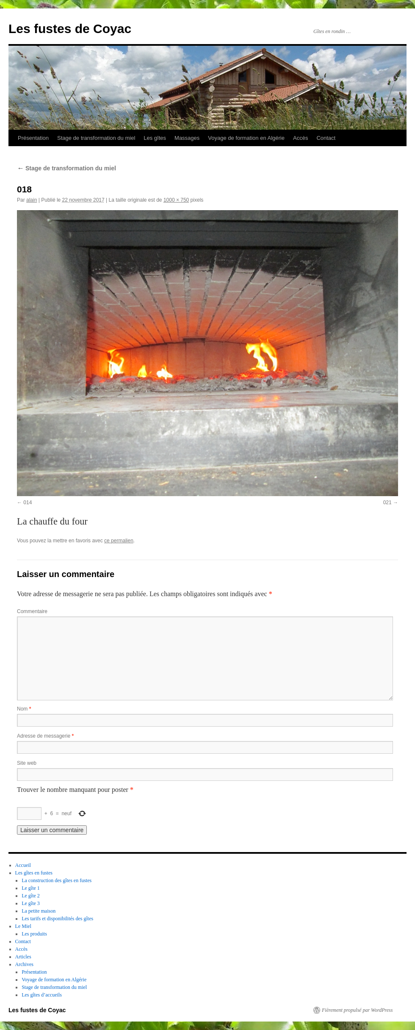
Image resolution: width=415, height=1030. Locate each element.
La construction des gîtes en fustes (56, 880)
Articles (23, 957)
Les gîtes (155, 138)
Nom (24, 709)
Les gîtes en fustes (34, 873)
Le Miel (23, 926)
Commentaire (32, 611)
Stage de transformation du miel (96, 138)
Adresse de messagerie (45, 736)
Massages (186, 138)
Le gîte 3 (31, 903)
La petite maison (38, 911)
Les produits (34, 934)
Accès (300, 138)
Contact (325, 138)
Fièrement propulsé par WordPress (357, 1010)
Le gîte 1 (31, 888)
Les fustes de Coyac (69, 29)
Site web (26, 763)
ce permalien (118, 541)
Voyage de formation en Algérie (246, 138)
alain (31, 200)
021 (387, 502)
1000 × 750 (176, 200)
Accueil (23, 865)
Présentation (33, 138)
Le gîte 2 (31, 896)
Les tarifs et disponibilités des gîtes (57, 919)
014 (27, 502)
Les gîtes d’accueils (42, 995)
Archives (24, 964)
